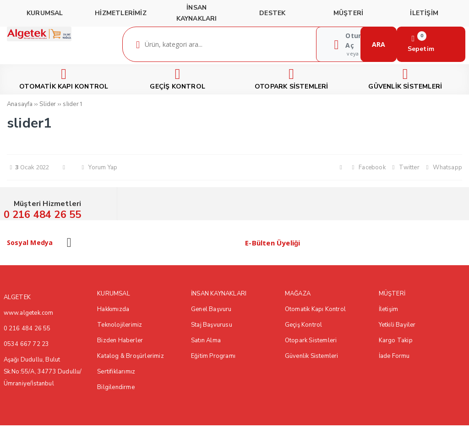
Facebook (367, 167)
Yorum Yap (98, 167)
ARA (378, 44)
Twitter (404, 167)
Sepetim (421, 43)
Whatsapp (442, 167)
